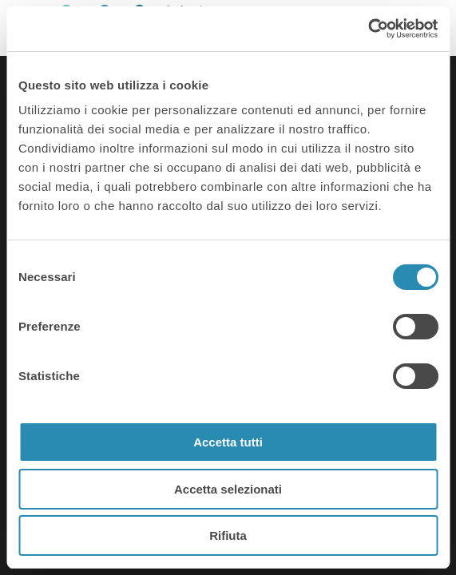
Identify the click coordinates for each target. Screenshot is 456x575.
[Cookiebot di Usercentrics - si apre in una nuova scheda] (368, 28)
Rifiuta (228, 535)
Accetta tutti (228, 442)
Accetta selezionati (228, 489)
